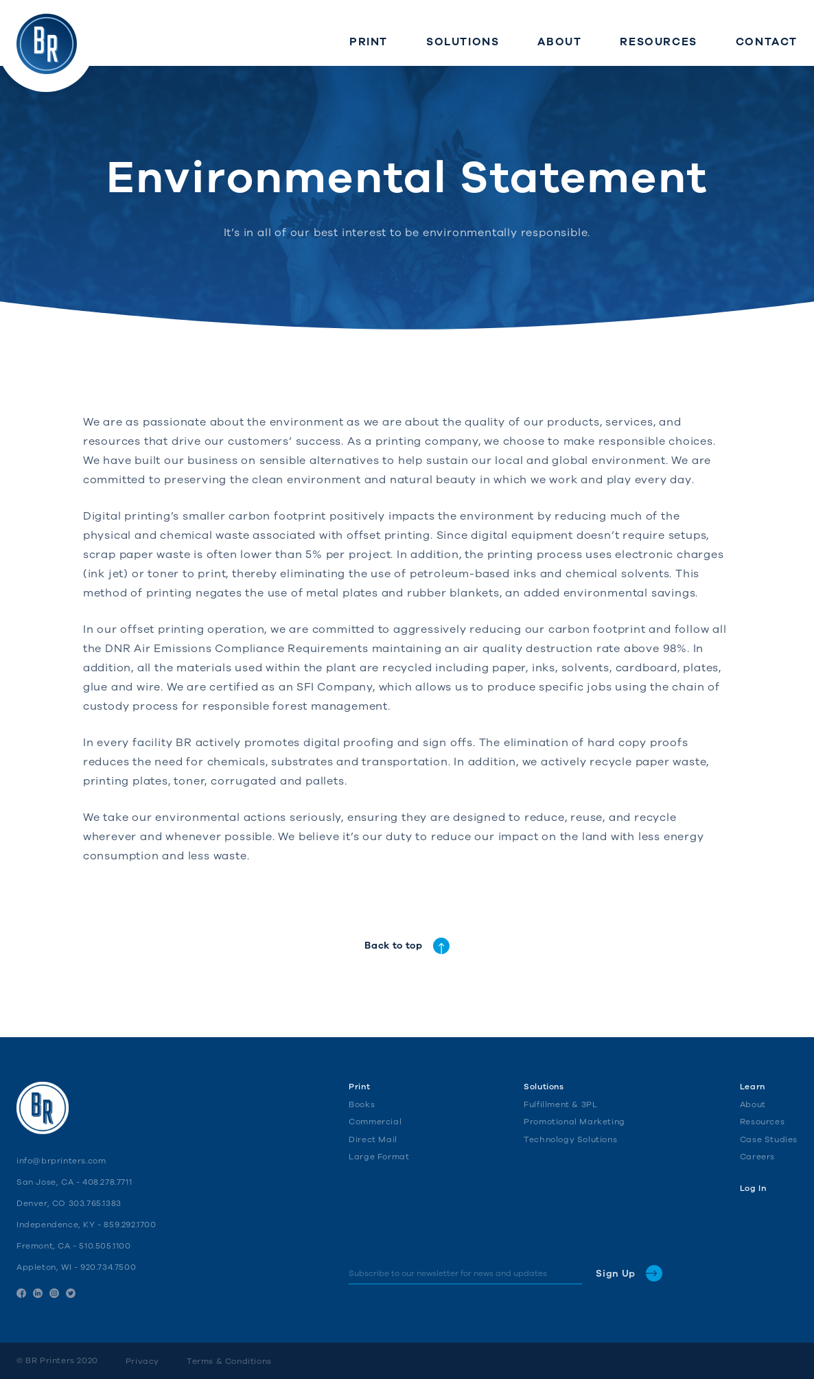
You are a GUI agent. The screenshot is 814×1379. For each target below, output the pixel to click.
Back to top (407, 946)
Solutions (543, 1087)
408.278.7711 (107, 1182)
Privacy (142, 1361)
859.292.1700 (130, 1224)
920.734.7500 (108, 1267)
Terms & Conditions (229, 1361)
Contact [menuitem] (767, 42)
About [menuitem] (559, 42)
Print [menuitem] (368, 42)
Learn (752, 1087)
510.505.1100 (104, 1245)
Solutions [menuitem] (462, 42)
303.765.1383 (95, 1203)
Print (359, 1087)
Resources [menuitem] (658, 42)
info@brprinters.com (61, 1160)
